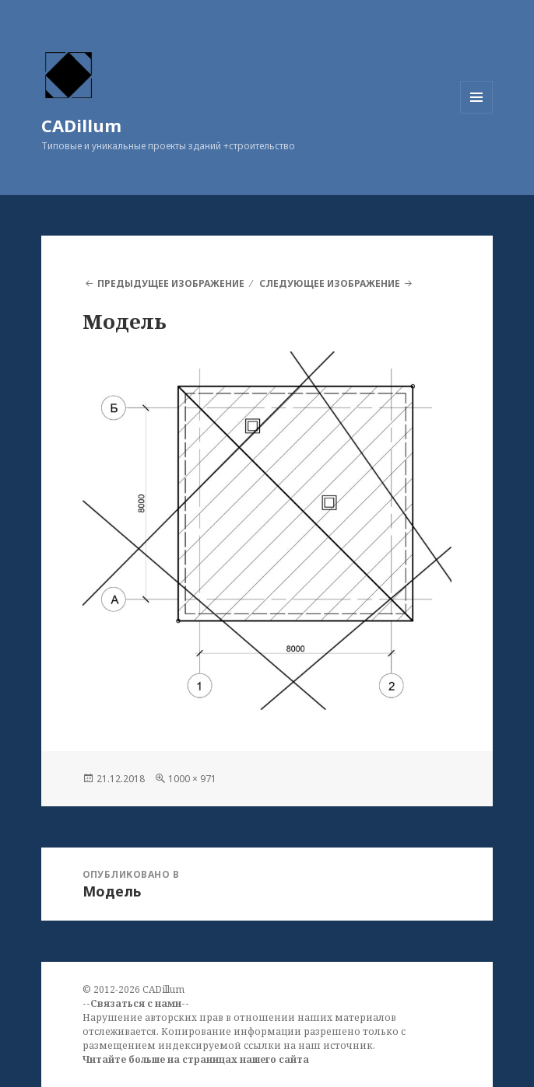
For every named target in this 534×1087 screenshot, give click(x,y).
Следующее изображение (329, 283)
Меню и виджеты (477, 113)
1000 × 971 (192, 778)
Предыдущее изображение (170, 283)
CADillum (81, 125)
